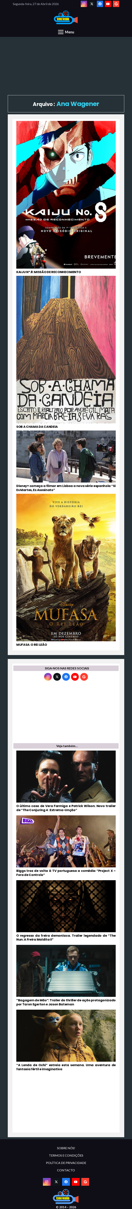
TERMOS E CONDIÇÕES (66, 1155)
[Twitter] (92, 4)
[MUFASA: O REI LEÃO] (66, 570)
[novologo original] (66, 17)
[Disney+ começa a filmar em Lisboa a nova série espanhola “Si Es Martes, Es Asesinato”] (66, 461)
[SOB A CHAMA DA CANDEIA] (66, 352)
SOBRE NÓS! (66, 1148)
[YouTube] (108, 4)
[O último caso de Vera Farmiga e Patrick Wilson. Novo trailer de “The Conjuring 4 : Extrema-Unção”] (66, 781)
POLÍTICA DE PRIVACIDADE (66, 1163)
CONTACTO (66, 1170)
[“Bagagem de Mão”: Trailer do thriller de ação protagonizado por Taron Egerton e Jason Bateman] (66, 976)
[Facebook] (100, 4)
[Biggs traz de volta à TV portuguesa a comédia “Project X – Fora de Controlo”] (66, 846)
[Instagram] (84, 4)
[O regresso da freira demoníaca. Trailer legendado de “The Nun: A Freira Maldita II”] (66, 911)
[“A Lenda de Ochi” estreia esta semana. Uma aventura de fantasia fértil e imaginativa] (66, 1040)
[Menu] (66, 32)
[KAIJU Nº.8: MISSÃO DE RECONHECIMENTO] (66, 197)
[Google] (116, 4)
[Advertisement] (66, 66)
